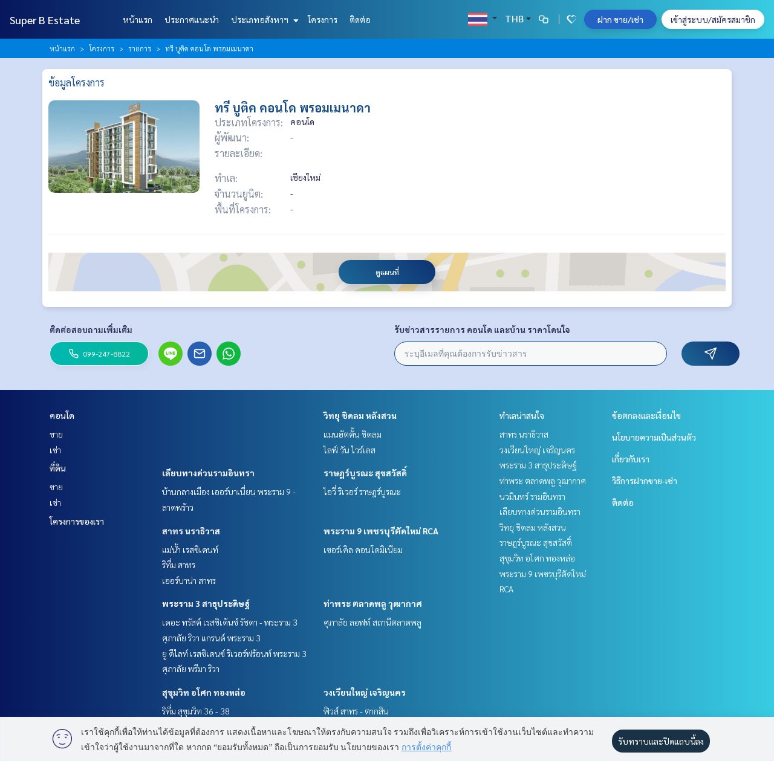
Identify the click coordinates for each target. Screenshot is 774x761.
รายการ (139, 48)
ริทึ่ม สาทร (178, 564)
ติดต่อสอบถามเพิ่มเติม (91, 329)
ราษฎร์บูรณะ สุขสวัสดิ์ (365, 472)
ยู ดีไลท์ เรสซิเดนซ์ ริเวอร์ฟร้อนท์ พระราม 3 (234, 653)
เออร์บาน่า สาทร (189, 580)
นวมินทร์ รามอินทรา (532, 496)
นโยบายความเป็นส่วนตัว (654, 437)
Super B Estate (45, 20)
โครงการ (322, 19)
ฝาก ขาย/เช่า (620, 19)
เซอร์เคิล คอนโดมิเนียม (363, 549)
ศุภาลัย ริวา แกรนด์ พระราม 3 (211, 637)
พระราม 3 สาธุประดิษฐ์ (206, 603)
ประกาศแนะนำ (191, 19)
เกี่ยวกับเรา (630, 458)
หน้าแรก (137, 19)
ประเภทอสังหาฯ (263, 19)
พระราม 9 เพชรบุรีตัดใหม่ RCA (381, 530)
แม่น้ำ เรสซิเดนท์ (190, 549)
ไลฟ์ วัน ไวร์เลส (350, 449)
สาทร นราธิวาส (191, 530)
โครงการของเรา (77, 521)
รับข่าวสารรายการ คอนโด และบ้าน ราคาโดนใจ (482, 329)
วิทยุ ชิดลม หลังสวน (360, 415)
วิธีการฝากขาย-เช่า (644, 480)
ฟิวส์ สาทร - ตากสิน (356, 710)
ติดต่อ (360, 19)
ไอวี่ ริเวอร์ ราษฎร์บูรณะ (362, 491)
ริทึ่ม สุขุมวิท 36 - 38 (196, 710)
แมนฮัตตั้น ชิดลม (353, 434)
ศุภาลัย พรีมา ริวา (191, 668)
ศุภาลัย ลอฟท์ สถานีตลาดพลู (372, 622)
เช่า (55, 449)
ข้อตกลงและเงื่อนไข (646, 415)
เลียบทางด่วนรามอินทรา (208, 472)
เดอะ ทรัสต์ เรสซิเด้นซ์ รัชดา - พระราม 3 (230, 622)
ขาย (56, 434)
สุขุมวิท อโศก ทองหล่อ (204, 692)
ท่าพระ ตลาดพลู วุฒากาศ (373, 603)
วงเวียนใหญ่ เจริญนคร (365, 692)
